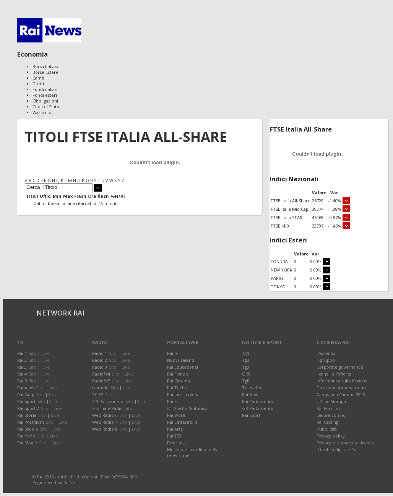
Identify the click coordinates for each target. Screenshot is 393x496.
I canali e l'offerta (334, 374)
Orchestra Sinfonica (187, 408)
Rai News (251, 394)
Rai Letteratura (182, 422)
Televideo (252, 387)
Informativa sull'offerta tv (342, 381)
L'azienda (326, 353)
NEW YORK (281, 270)
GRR (246, 374)
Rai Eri (173, 401)
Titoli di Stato (45, 106)
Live (45, 353)
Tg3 (245, 367)
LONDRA (279, 261)
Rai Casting (327, 422)
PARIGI (277, 278)
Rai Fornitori (329, 408)
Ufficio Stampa (331, 401)
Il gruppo (326, 360)
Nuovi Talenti (180, 360)
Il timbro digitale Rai (337, 449)
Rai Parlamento (257, 401)
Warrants (41, 112)
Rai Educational (182, 367)
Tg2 (245, 360)
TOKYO (278, 286)
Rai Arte (175, 429)
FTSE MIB (280, 226)
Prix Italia (176, 443)
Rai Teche (177, 387)
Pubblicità (327, 429)
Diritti (38, 83)
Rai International (184, 394)
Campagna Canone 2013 (341, 394)
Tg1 (245, 353)
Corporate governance (340, 367)
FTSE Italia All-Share (290, 200)
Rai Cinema (178, 381)
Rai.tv (172, 353)
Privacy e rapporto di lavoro (345, 443)
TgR (246, 381)
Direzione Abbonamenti (341, 387)
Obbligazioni (45, 101)
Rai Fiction (177, 374)
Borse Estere (45, 72)
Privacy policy (331, 436)
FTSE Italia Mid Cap (290, 209)
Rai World (177, 415)
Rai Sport (251, 415)
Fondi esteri (44, 95)
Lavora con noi (332, 415)
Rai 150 (174, 436)
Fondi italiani (45, 89)
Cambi (38, 78)
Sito (32, 353)
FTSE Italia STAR (286, 217)
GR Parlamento (257, 408)
